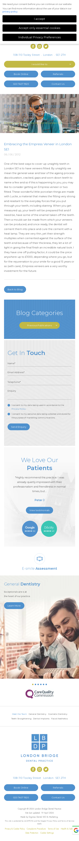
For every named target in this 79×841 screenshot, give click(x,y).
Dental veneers (35, 119)
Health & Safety (67, 828)
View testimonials (39, 510)
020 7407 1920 (21, 84)
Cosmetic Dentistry (58, 714)
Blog (19, 119)
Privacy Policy (19, 409)
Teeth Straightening (21, 718)
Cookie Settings (47, 832)
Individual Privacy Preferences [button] (39, 37)
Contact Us (58, 84)
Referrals (58, 74)
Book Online (21, 74)
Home (8, 119)
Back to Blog (15, 289)
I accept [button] (39, 19)
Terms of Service (67, 820)
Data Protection (31, 832)
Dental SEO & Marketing (47, 816)
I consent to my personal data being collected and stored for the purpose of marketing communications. (41, 416)
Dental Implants (41, 718)
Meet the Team (19, 714)
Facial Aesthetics (59, 718)
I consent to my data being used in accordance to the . (38, 407)
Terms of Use (53, 828)
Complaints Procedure (36, 828)
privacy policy (10, 11)
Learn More (14, 605)
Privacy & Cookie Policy (15, 828)
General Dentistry (37, 714)
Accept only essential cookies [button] (39, 28)
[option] (40, 480)
